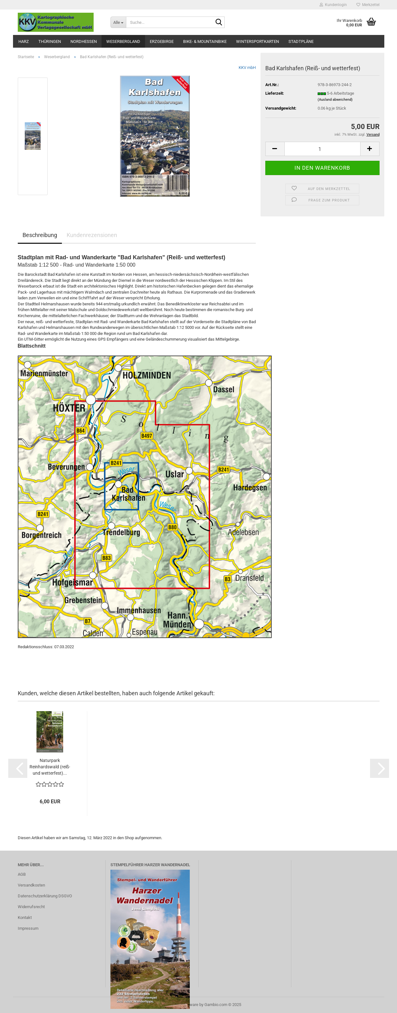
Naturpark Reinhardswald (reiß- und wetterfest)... (50, 767)
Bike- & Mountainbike (205, 41)
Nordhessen (83, 41)
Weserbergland (123, 41)
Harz (23, 41)
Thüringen (49, 41)
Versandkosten (31, 885)
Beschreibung (40, 235)
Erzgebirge (162, 41)
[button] (274, 149)
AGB (22, 874)
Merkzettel (368, 5)
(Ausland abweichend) (335, 100)
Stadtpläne (301, 41)
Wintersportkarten (257, 41)
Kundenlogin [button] (333, 5)
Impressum (28, 928)
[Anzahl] (322, 149)
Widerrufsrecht (31, 906)
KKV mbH (247, 67)
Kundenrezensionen (92, 235)
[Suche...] (118, 22)
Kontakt (25, 917)
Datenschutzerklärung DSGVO (45, 896)
